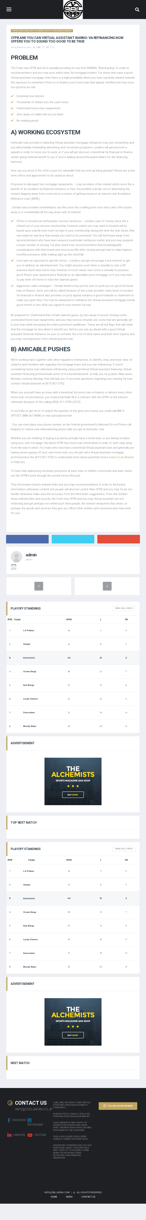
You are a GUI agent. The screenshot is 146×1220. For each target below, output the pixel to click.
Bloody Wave (25, 743)
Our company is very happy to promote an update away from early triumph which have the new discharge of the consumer (72, 1143)
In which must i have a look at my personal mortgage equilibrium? (71, 1131)
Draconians (24, 729)
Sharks (22, 660)
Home (54, 1213)
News (69, 1213)
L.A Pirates (24, 647)
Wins (69, 636)
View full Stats (124, 624)
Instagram (35, 1139)
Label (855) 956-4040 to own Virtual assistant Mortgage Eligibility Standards (72, 1121)
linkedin (16, 1151)
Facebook (16, 1137)
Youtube (36, 1151)
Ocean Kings (25, 688)
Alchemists (24, 674)
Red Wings (24, 702)
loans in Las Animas (121, 471)
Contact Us (88, 1213)
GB (126, 636)
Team (17, 636)
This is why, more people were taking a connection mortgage (70, 1154)
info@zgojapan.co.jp (31, 1125)
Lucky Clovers (26, 715)
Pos (10, 636)
